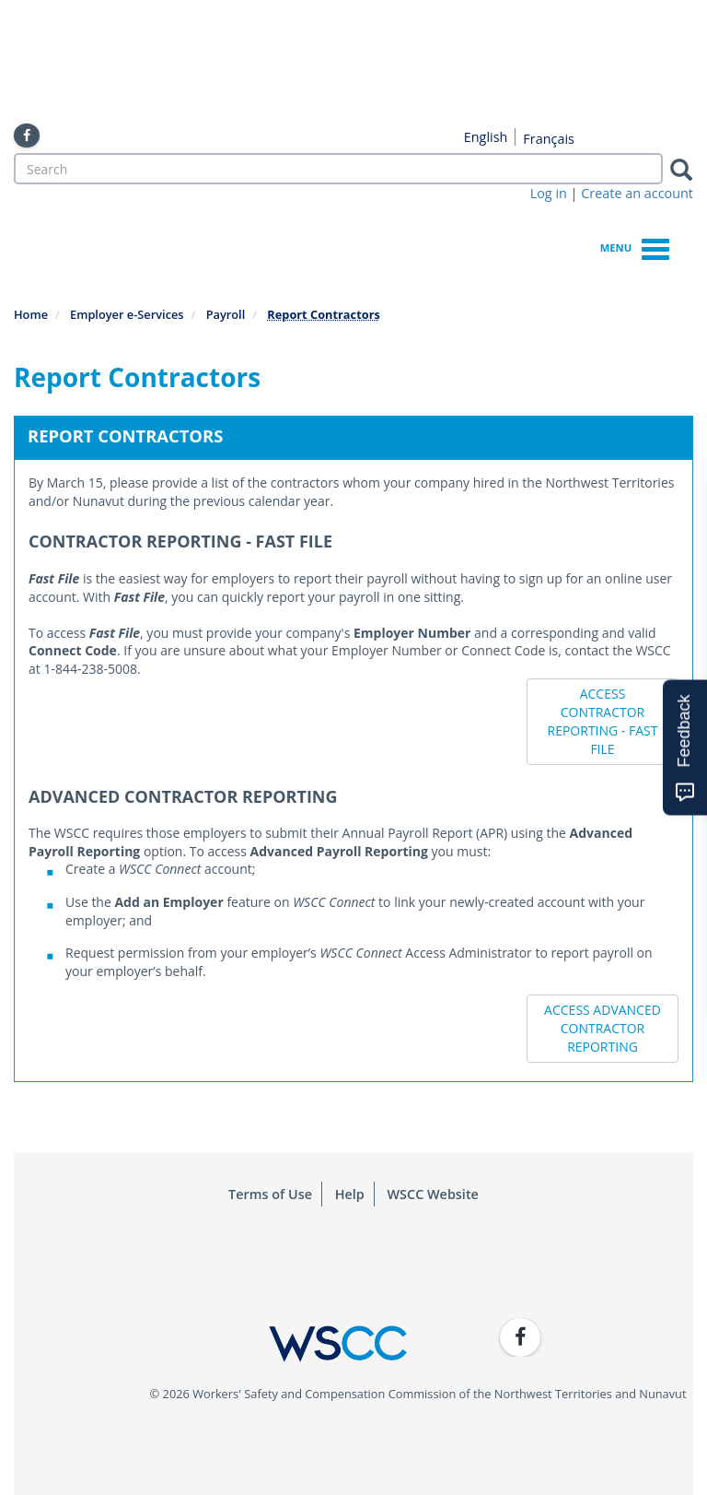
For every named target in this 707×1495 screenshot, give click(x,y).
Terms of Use (270, 1194)
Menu (634, 246)
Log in (548, 193)
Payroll (226, 314)
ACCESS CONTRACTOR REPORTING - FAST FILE (603, 721)
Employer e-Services (127, 314)
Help (350, 1194)
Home (31, 314)
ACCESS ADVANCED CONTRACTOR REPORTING (602, 1028)
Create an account (637, 193)
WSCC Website (433, 1194)
